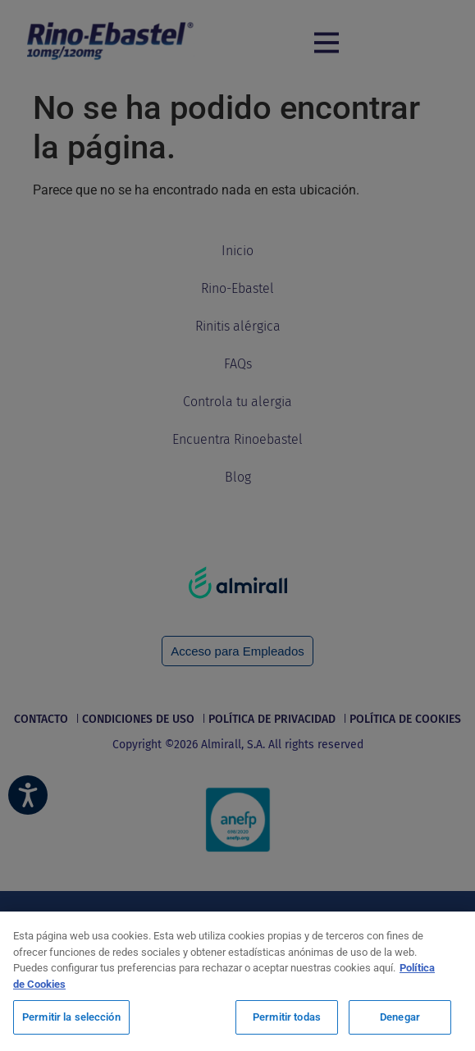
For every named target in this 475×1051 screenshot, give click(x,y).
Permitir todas (287, 1017)
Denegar (400, 1017)
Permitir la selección (71, 1017)
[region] (237, 981)
